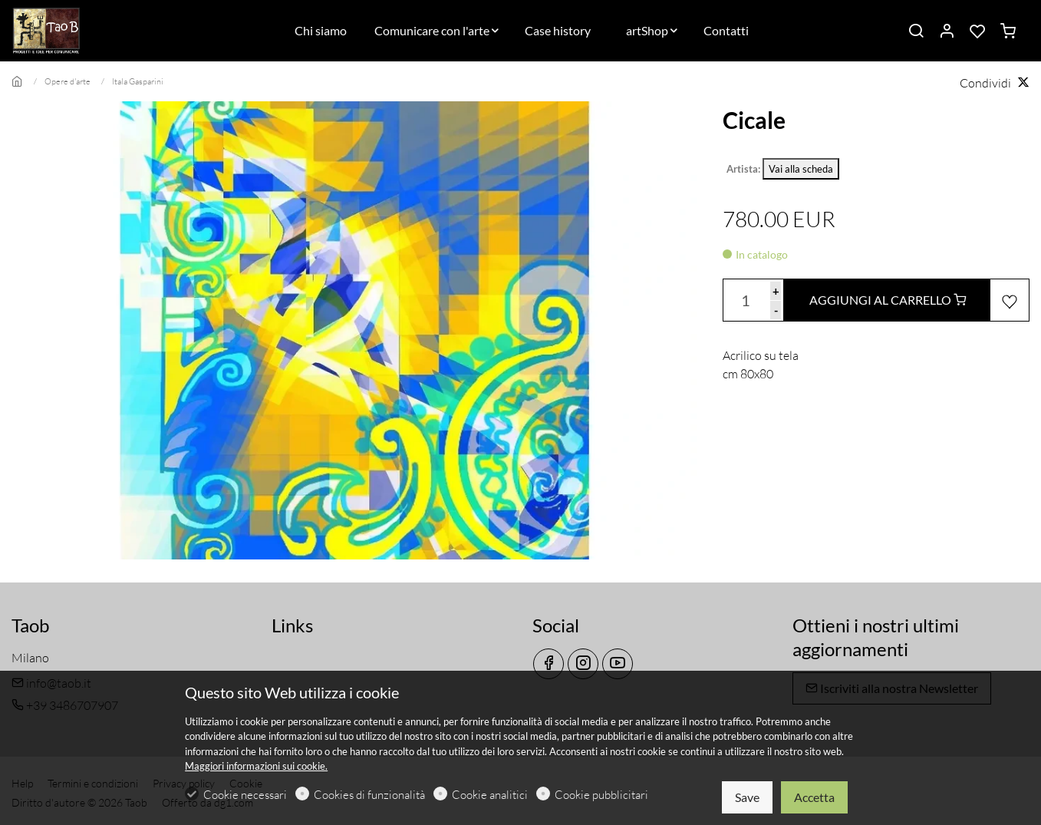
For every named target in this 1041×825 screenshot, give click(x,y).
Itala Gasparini (137, 81)
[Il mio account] (946, 31)
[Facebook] (548, 663)
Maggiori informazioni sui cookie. (256, 766)
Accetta (814, 797)
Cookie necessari (245, 794)
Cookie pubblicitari (601, 794)
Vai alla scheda (801, 169)
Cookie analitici (490, 794)
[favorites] (977, 31)
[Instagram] (583, 663)
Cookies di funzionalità (369, 794)
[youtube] (617, 663)
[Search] (916, 31)
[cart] (1008, 31)
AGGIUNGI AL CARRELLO (887, 299)
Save (747, 797)
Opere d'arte (67, 81)
